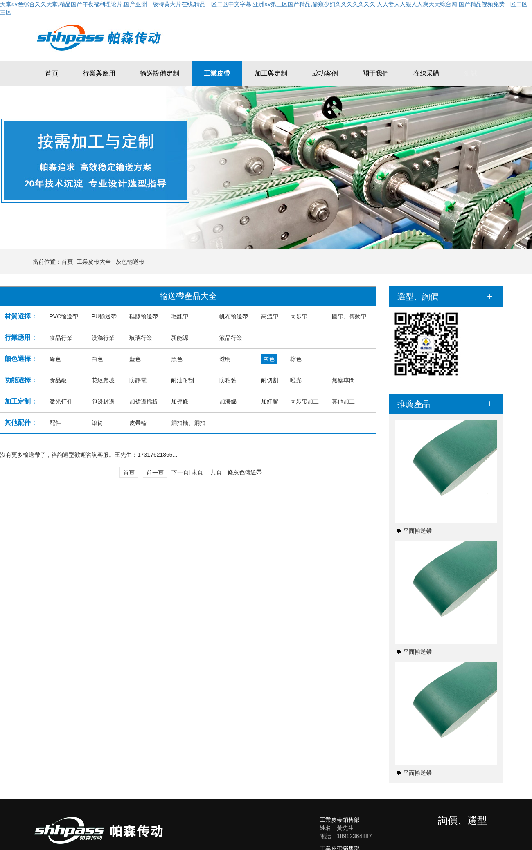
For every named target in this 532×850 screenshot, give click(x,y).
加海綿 (228, 401)
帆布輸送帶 (233, 316)
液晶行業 (230, 337)
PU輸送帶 (104, 316)
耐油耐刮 (182, 380)
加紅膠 (269, 401)
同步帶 (298, 316)
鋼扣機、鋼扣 (188, 422)
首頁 (67, 261)
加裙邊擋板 (143, 401)
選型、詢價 (417, 296)
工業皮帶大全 (94, 261)
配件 (55, 422)
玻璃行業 (140, 337)
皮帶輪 (138, 422)
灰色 (269, 359)
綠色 (55, 359)
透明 (225, 359)
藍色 (135, 359)
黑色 (177, 359)
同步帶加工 (304, 401)
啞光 (296, 380)
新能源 (179, 337)
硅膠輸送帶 (143, 316)
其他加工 (343, 401)
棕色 (296, 359)
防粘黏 (228, 380)
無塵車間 (343, 380)
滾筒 (97, 422)
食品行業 (61, 337)
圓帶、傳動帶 (349, 316)
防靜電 (138, 380)
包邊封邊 (103, 401)
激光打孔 (61, 401)
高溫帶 (269, 316)
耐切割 (269, 380)
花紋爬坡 (103, 380)
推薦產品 (413, 403)
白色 (97, 359)
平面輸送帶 (417, 530)
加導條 (179, 401)
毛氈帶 (179, 316)
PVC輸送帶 (64, 316)
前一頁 (155, 472)
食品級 (58, 380)
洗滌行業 (103, 337)
